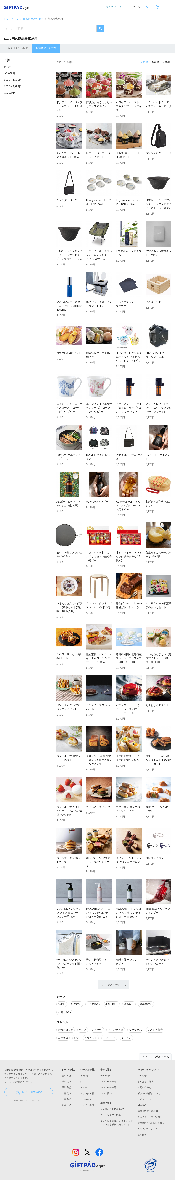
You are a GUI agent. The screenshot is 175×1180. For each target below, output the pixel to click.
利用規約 (142, 1105)
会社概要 (142, 1135)
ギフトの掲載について (149, 1093)
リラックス (86, 1099)
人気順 (144, 62)
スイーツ (84, 1087)
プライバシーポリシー (149, 1129)
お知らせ (142, 1075)
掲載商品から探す (33, 18)
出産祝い (66, 1093)
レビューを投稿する (28, 1092)
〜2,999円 (9, 73)
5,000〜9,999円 (13, 86)
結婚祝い (66, 1081)
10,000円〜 (10, 92)
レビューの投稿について (18, 1082)
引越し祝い (67, 1105)
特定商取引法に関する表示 (151, 1123)
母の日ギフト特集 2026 (112, 1109)
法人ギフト (112, 7)
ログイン (135, 7)
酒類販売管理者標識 (148, 1111)
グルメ (83, 1081)
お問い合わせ (144, 1087)
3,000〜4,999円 (13, 80)
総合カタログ (87, 1075)
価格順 (166, 62)
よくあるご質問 (145, 1081)
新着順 (155, 62)
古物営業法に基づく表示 (150, 1117)
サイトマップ (144, 1099)
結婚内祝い (67, 1087)
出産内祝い (67, 1099)
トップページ (11, 18)
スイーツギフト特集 (110, 1115)
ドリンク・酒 (87, 1093)
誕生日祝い (67, 1075)
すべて (7, 67)
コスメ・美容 (87, 1105)
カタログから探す (17, 48)
